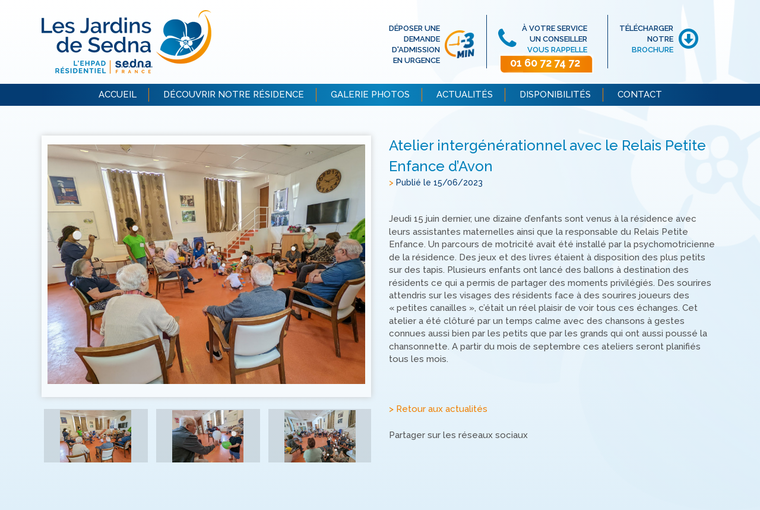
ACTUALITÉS (464, 94)
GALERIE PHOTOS (370, 94)
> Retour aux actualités (438, 409)
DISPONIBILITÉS (555, 94)
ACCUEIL (118, 94)
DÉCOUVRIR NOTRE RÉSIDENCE (233, 94)
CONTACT (640, 94)
